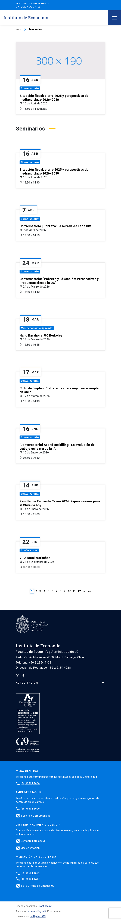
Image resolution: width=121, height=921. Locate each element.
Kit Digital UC (37, 916)
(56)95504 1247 (30, 879)
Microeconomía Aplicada (36, 328)
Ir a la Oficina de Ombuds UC (38, 885)
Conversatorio (30, 88)
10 (69, 591)
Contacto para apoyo (33, 840)
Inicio (18, 29)
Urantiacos (44, 906)
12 (79, 591)
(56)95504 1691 (30, 873)
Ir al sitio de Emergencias (35, 815)
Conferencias (29, 550)
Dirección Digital (35, 911)
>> (89, 591)
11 (74, 591)
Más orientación (30, 848)
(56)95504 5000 (30, 808)
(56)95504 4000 (30, 783)
